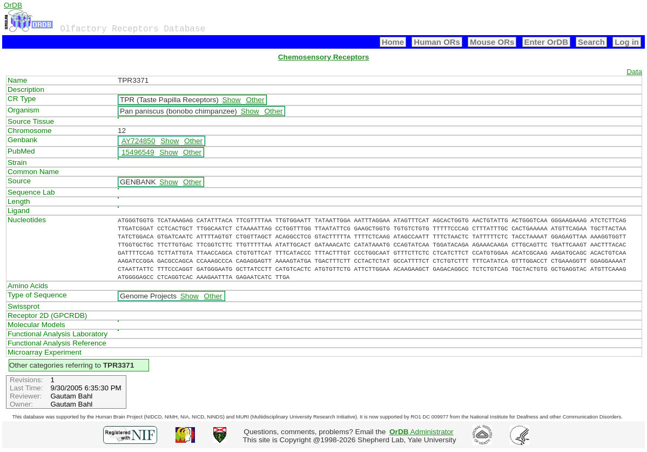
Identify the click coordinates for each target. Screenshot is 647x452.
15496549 (138, 152)
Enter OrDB (546, 41)
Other (255, 100)
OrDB (13, 5)
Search (591, 41)
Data (634, 72)
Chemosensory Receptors (323, 57)
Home (393, 41)
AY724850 (139, 141)
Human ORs (437, 41)
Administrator (421, 432)
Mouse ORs (492, 41)
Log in (627, 41)
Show (232, 100)
